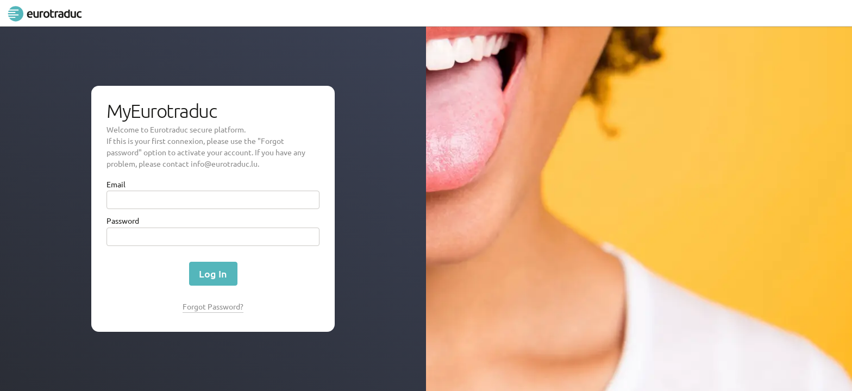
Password (122, 220)
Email (116, 184)
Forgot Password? (213, 306)
